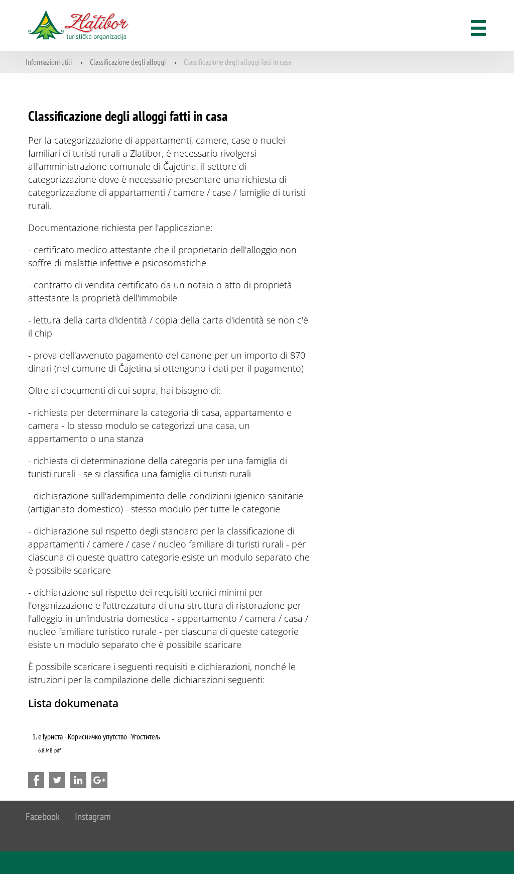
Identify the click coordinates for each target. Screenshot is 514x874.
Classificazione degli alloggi (128, 61)
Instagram (93, 816)
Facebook (43, 816)
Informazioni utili (49, 61)
